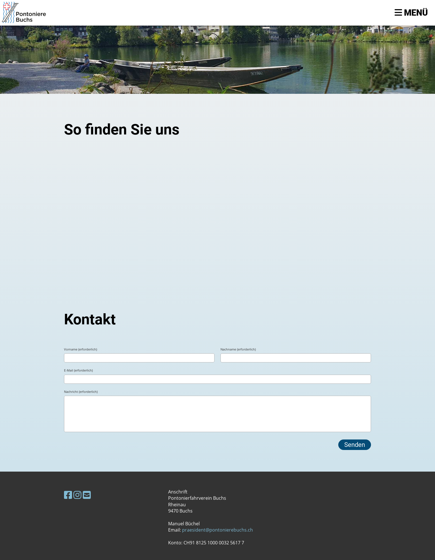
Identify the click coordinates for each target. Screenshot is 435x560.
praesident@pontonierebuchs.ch (217, 530)
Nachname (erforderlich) (238, 349)
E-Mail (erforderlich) (78, 370)
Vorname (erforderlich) (80, 349)
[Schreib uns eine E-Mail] (87, 495)
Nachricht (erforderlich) (81, 391)
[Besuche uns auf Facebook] (68, 495)
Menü (411, 13)
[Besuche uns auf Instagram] (77, 495)
